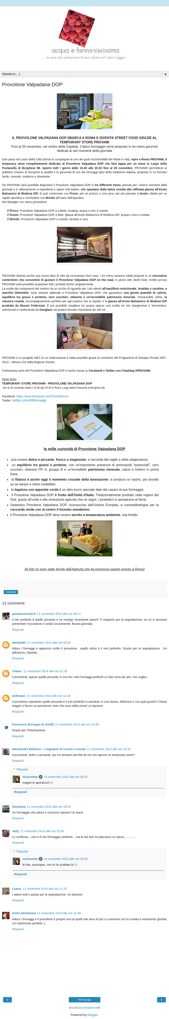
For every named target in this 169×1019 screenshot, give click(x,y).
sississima (30, 776)
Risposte (22, 769)
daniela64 (19, 642)
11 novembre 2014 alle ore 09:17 (59, 613)
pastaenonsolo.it (24, 613)
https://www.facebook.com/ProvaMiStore (42, 396)
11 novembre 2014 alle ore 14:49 (77, 724)
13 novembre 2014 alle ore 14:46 (59, 913)
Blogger (92, 1015)
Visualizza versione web (84, 1007)
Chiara (17, 671)
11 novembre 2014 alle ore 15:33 (109, 749)
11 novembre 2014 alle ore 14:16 (49, 695)
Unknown (19, 695)
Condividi (11, 592)
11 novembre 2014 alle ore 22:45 (42, 831)
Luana (17, 888)
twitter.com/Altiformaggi (29, 400)
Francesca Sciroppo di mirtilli (33, 724)
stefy (15, 831)
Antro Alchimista (24, 913)
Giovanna (19, 806)
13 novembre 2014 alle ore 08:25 (66, 776)
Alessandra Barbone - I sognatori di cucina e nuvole (49, 749)
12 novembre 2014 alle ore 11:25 (45, 888)
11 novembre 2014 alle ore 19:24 (49, 806)
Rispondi (18, 629)
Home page (84, 999)
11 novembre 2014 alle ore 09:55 (49, 642)
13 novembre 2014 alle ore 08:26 (66, 859)
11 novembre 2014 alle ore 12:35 (45, 671)
